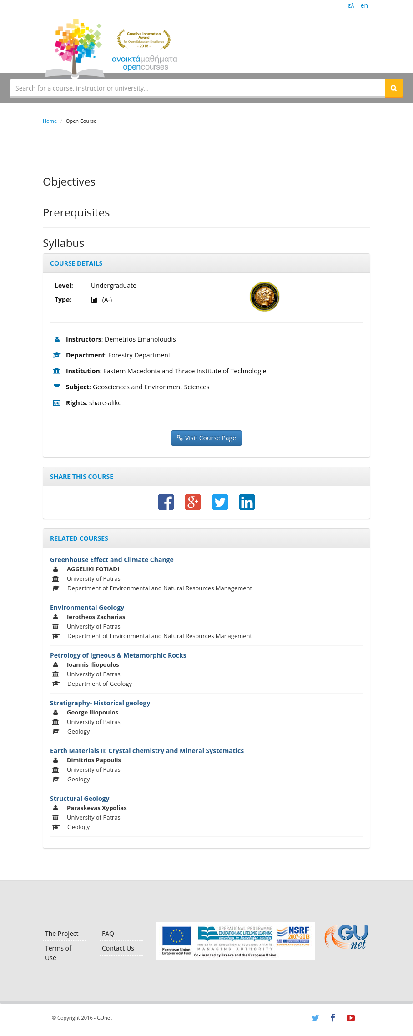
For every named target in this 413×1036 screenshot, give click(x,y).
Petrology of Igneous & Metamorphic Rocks (118, 655)
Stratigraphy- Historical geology (100, 703)
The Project (61, 933)
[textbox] (197, 88)
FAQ (108, 933)
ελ (351, 5)
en (364, 5)
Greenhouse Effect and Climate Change (112, 559)
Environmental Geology (87, 607)
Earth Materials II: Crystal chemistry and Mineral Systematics (147, 750)
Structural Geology (79, 798)
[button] (394, 88)
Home (50, 120)
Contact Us (118, 948)
